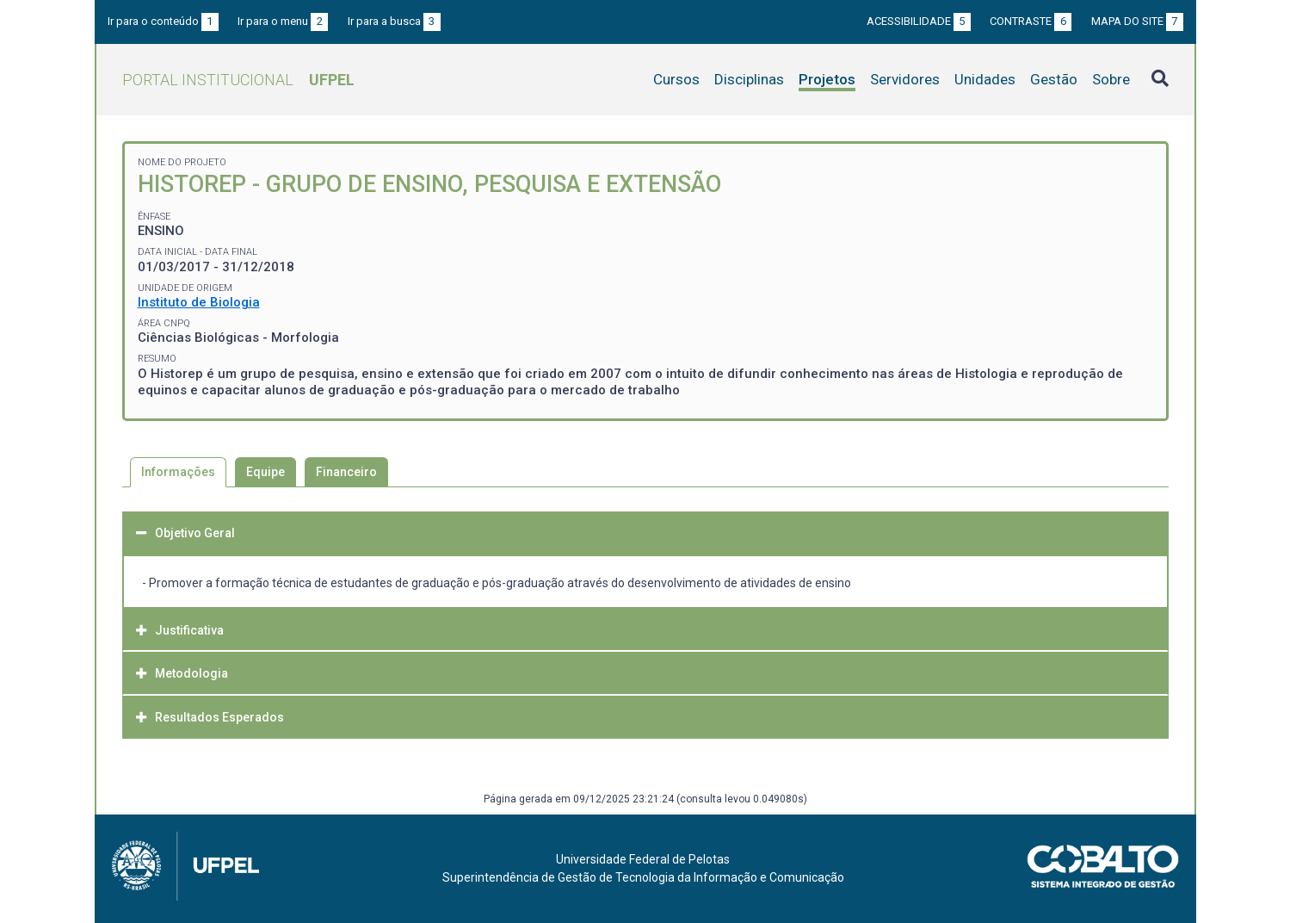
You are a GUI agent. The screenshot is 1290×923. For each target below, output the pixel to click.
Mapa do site (1137, 21)
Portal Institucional (238, 80)
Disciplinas (749, 79)
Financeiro (346, 472)
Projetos (827, 79)
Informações (178, 472)
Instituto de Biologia (199, 302)
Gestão (1053, 79)
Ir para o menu (283, 21)
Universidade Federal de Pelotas (643, 859)
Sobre (1111, 79)
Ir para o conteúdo (163, 21)
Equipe (265, 472)
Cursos (676, 79)
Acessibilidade (919, 21)
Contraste (1030, 21)
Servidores (905, 79)
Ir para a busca (394, 21)
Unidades (984, 79)
